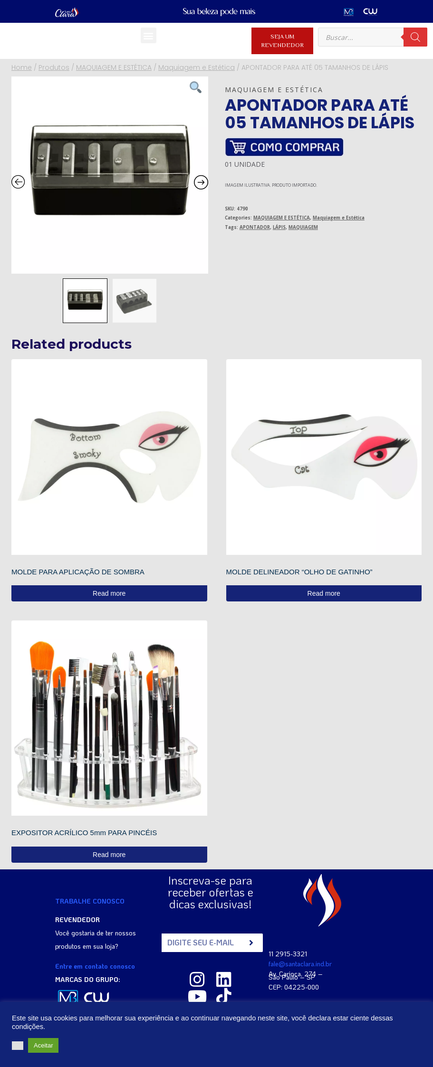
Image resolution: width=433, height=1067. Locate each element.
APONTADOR (255, 227)
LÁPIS (279, 227)
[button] (148, 35)
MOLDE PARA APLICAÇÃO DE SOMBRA (77, 572)
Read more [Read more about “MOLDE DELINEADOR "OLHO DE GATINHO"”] (324, 593)
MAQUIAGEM (303, 227)
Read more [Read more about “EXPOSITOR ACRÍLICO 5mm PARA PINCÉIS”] (109, 854)
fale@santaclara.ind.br (300, 963)
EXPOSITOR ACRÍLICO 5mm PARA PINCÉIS (84, 833)
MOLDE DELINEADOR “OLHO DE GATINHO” (299, 572)
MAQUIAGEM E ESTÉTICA (281, 218)
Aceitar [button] (43, 1045)
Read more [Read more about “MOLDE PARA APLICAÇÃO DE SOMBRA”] (109, 593)
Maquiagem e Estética (274, 89)
